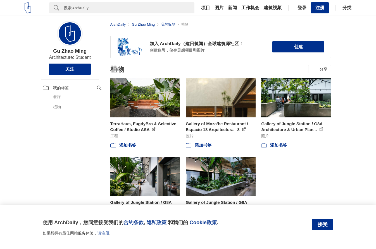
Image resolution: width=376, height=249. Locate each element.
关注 (69, 69)
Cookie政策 (202, 222)
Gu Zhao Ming (70, 51)
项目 (205, 8)
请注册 (103, 233)
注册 (319, 7)
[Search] (129, 7)
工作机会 (250, 8)
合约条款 (133, 222)
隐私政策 (156, 222)
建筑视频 (273, 8)
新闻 (232, 8)
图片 (219, 8)
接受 (323, 224)
